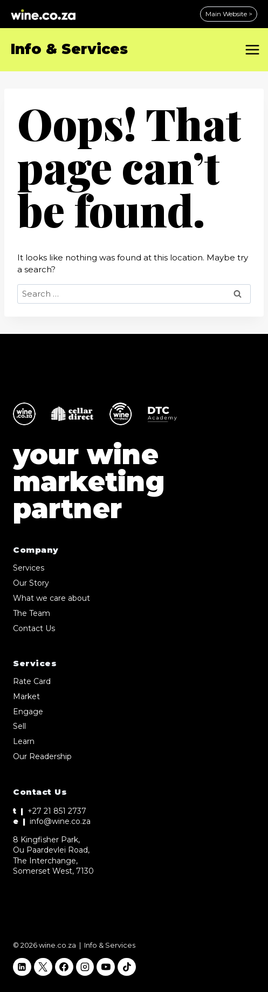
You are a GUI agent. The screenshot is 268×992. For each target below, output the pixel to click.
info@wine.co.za (60, 821)
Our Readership (42, 756)
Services (28, 568)
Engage (28, 711)
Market (26, 696)
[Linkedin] (22, 967)
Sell (19, 726)
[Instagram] (85, 967)
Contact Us (34, 628)
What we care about (51, 598)
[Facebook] (64, 967)
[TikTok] (127, 967)
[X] (43, 967)
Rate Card (32, 681)
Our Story (31, 583)
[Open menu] (254, 49)
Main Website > (228, 14)
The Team (31, 613)
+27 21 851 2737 (57, 811)
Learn (24, 741)
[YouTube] (106, 967)
